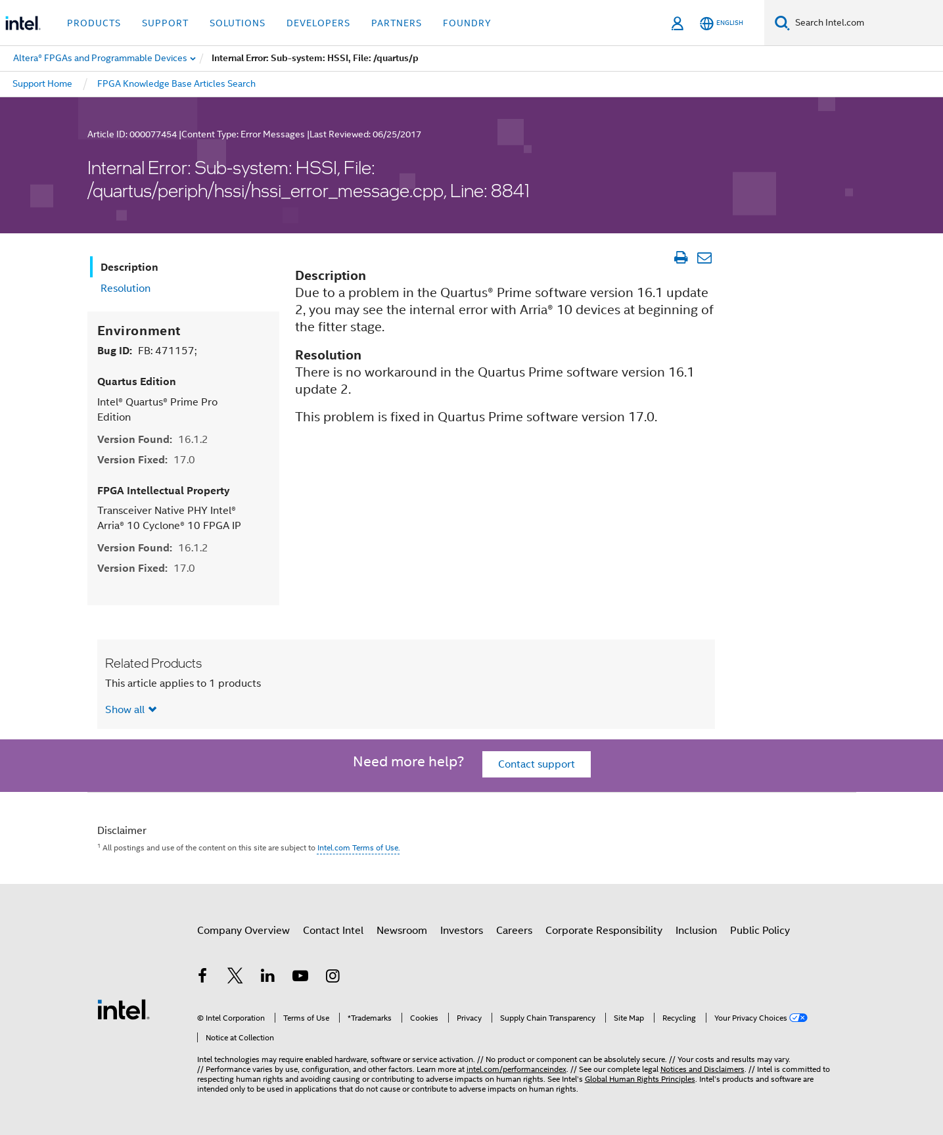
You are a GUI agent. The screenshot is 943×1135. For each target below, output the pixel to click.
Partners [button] (396, 23)
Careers (514, 930)
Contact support (536, 764)
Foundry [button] (467, 23)
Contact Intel (333, 930)
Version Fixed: (146, 460)
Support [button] (165, 23)
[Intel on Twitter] (235, 978)
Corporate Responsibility (603, 930)
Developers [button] (318, 23)
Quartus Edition (136, 381)
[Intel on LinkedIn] (268, 978)
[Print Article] (681, 257)
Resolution (125, 288)
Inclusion (696, 930)
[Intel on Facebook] (203, 978)
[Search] (782, 22)
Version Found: (152, 439)
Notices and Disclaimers (702, 1069)
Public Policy (760, 930)
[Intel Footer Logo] (123, 1008)
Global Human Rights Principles (640, 1079)
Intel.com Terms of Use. (358, 847)
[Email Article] (705, 257)
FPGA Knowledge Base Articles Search (176, 83)
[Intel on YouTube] (300, 978)
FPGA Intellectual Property (163, 491)
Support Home (42, 83)
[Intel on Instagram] (333, 978)
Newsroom (402, 930)
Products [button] (94, 23)
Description (129, 267)
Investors (461, 930)
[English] (722, 23)
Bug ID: (146, 351)
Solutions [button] (237, 23)
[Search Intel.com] (866, 23)
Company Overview (243, 930)
